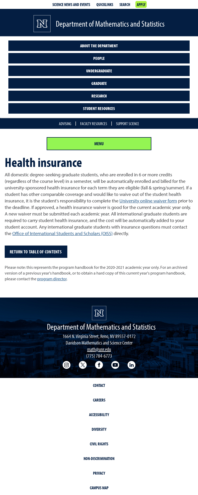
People (99, 58)
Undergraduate (99, 70)
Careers (99, 400)
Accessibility (99, 414)
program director (52, 278)
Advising (65, 123)
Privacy (99, 473)
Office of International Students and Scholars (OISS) (62, 233)
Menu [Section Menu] (99, 144)
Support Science (127, 123)
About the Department (99, 45)
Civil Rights (99, 443)
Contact (99, 385)
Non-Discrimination (99, 458)
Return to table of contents (36, 252)
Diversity (99, 429)
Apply (141, 4)
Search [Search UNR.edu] (124, 4)
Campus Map (99, 487)
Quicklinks (104, 4)
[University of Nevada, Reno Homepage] (99, 313)
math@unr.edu (99, 349)
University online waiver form (148, 201)
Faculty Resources (93, 123)
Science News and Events (71, 4)
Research (99, 95)
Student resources (99, 108)
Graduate (99, 83)
